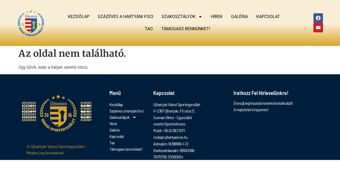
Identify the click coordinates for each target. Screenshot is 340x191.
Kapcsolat (268, 16)
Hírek (217, 16)
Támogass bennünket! (185, 28)
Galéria (239, 16)
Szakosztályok (182, 16)
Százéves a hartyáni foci (125, 16)
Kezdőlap (78, 16)
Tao (149, 28)
